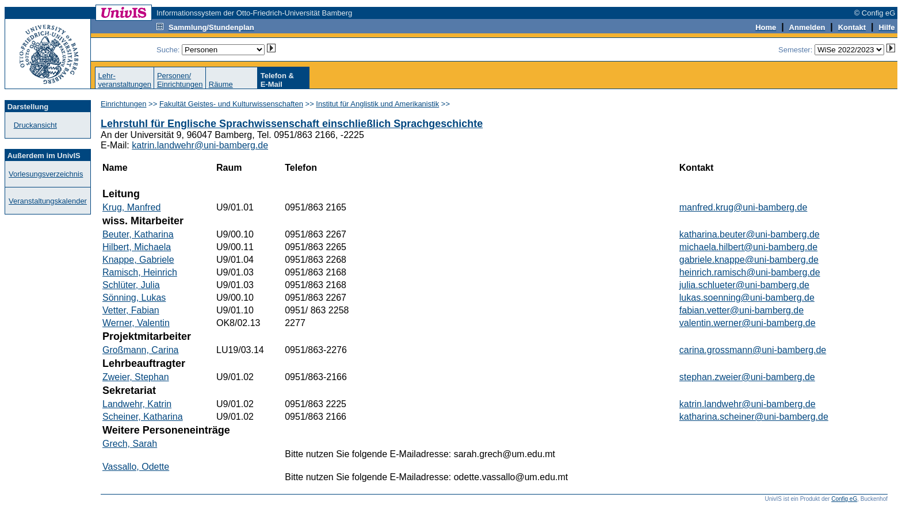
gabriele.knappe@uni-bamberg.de (749, 260)
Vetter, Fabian (130, 310)
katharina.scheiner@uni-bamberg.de (753, 417)
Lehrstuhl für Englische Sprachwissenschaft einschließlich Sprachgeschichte (292, 123)
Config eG (844, 499)
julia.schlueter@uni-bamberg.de (744, 285)
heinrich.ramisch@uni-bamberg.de (749, 272)
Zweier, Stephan (135, 377)
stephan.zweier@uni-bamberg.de (747, 377)
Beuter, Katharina (138, 234)
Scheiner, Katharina (142, 417)
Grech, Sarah (129, 444)
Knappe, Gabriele (138, 260)
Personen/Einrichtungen (180, 80)
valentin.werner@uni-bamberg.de (747, 323)
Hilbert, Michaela (136, 247)
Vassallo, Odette (135, 467)
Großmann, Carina (140, 350)
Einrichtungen (124, 103)
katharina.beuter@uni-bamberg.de (749, 234)
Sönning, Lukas (134, 297)
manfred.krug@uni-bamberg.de (743, 207)
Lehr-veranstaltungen (124, 80)
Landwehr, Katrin (136, 404)
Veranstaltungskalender (48, 201)
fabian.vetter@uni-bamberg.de (741, 310)
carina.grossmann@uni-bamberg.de (752, 350)
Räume (221, 84)
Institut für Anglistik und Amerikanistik (377, 103)
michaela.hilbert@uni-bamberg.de (748, 247)
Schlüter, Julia (131, 285)
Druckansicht (35, 125)
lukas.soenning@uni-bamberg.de (747, 297)
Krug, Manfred (131, 207)
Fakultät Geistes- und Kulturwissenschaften (231, 103)
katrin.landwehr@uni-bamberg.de (200, 145)
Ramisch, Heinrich (139, 272)
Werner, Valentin (136, 323)
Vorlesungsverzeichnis (46, 174)
